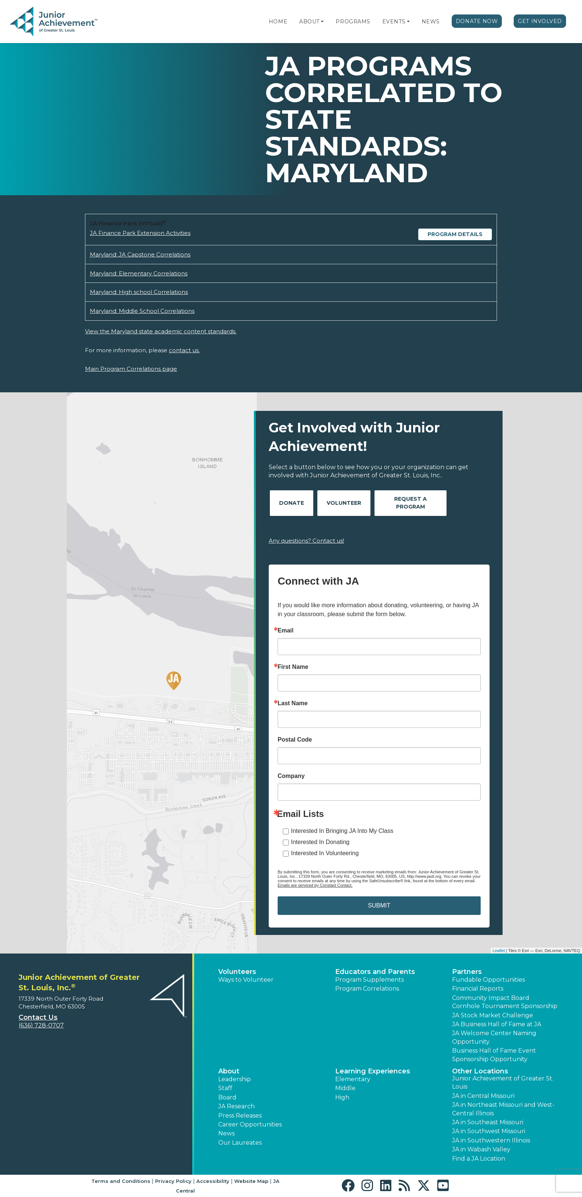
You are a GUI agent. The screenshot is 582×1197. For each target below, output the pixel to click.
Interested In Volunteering (325, 853)
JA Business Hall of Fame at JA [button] (496, 1024)
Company (291, 776)
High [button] (342, 1097)
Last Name (293, 703)
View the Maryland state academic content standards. (160, 331)
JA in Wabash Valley (481, 1149)
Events (393, 21)
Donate (291, 503)
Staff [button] (225, 1088)
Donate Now (477, 21)
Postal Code (295, 740)
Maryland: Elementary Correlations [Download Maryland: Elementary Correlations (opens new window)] (138, 273)
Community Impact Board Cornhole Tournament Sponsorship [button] (505, 1002)
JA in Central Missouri (483, 1095)
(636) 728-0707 (41, 1025)
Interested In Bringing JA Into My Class (342, 831)
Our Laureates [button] (240, 1142)
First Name (293, 667)
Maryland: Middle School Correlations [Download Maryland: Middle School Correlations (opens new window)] (142, 310)
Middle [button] (345, 1088)
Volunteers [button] (237, 971)
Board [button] (227, 1097)
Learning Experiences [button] (372, 1071)
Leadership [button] (234, 1079)
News (431, 21)
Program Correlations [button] (367, 988)
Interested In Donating (320, 842)
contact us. (184, 350)
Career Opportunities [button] (250, 1124)
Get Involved (540, 21)
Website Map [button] (251, 1181)
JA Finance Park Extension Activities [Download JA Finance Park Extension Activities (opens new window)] (140, 232)
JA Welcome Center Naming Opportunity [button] (494, 1037)
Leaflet (499, 950)
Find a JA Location (478, 1158)
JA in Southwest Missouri (488, 1131)
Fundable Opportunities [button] (488, 979)
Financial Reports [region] (477, 988)
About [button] (228, 1071)
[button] (322, 21)
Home (278, 21)
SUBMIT (379, 905)
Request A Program (410, 503)
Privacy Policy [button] (173, 1181)
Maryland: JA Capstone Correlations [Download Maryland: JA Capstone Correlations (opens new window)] (140, 254)
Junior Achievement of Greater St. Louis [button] (502, 1082)
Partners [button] (467, 971)
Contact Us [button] (38, 1017)
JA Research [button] (236, 1106)
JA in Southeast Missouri (487, 1122)
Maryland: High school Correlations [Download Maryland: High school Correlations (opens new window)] (139, 291)
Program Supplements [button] (369, 979)
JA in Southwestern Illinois (491, 1140)
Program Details (455, 234)
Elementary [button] (352, 1079)
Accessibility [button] (212, 1181)
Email (286, 631)
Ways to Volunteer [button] (246, 979)
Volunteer (344, 503)
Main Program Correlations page (131, 368)
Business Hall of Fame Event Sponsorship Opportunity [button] (494, 1054)
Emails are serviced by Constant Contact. (315, 885)
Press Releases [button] (240, 1115)
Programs (353, 21)
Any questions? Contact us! (306, 540)
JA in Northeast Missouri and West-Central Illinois (503, 1108)
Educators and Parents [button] (375, 971)
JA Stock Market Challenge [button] (492, 1015)
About (309, 21)
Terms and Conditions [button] (120, 1181)
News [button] (226, 1133)
